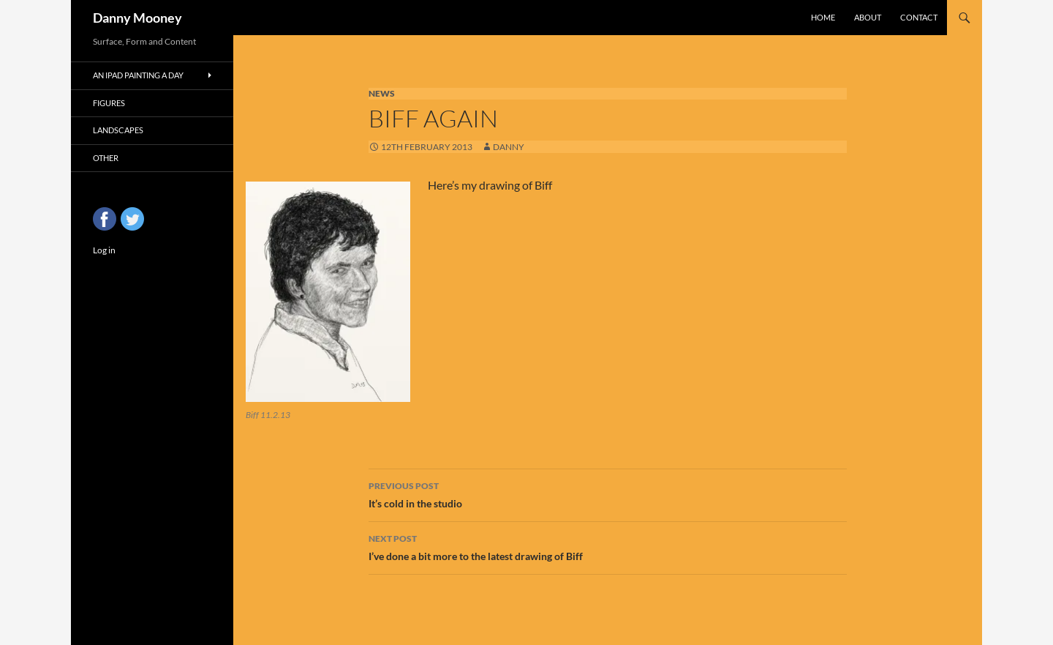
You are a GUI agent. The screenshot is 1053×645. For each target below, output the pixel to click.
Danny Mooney (137, 18)
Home (823, 17)
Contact (918, 17)
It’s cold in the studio (608, 493)
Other (105, 158)
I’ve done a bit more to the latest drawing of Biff (608, 546)
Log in (104, 250)
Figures (109, 103)
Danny (508, 146)
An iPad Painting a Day (138, 75)
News (382, 93)
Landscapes (118, 130)
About (867, 17)
